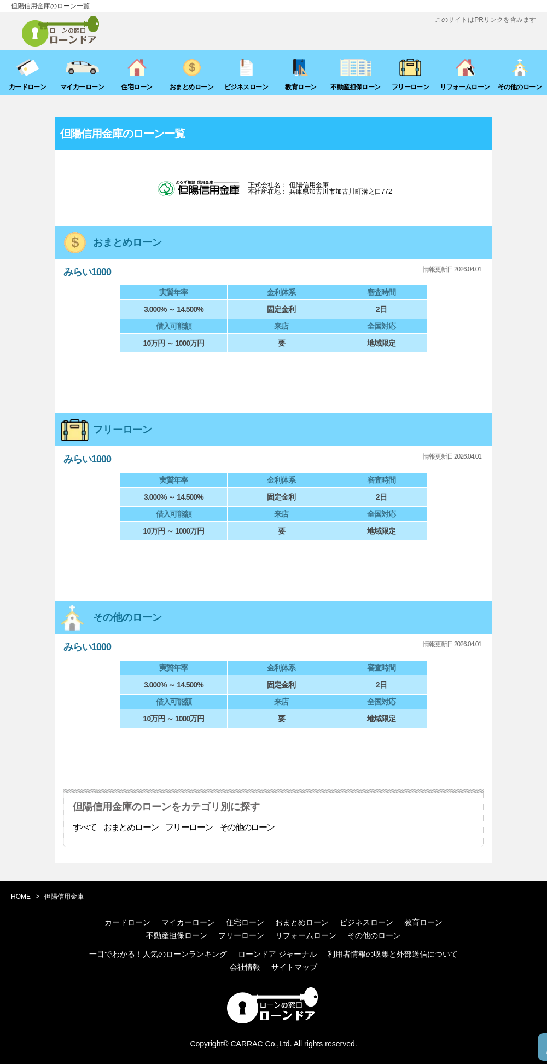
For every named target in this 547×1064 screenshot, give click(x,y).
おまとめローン (131, 827)
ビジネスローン (366, 922)
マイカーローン (188, 922)
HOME (21, 896)
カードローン (127, 922)
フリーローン (188, 827)
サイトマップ (294, 967)
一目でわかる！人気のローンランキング (158, 954)
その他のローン (247, 827)
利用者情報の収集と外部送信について (393, 954)
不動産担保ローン (176, 935)
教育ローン (423, 922)
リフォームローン (305, 935)
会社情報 (245, 967)
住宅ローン (245, 922)
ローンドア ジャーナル (277, 954)
